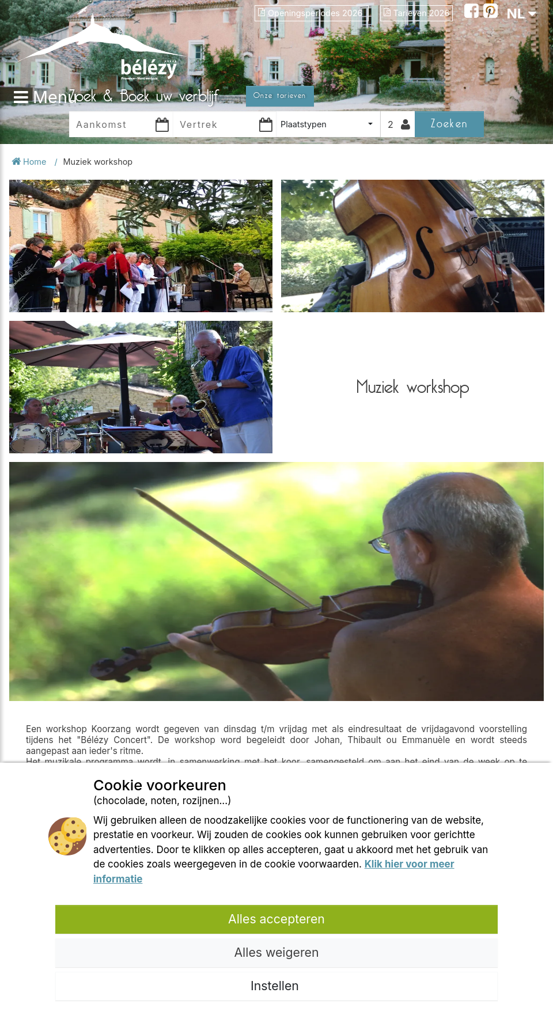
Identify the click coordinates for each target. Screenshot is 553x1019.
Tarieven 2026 (417, 13)
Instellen (276, 985)
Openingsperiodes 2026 (311, 13)
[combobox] (328, 124)
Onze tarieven (279, 95)
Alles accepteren (276, 918)
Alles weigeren (276, 952)
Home (30, 161)
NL (521, 13)
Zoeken (449, 123)
